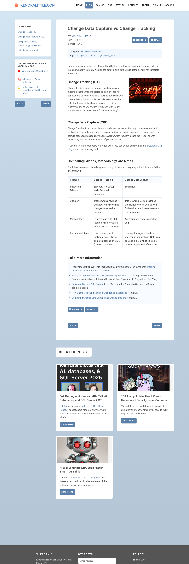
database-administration (91, 51)
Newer (46, 104)
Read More (67, 424)
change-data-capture (85, 55)
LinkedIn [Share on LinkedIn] (139, 40)
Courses (133, 5)
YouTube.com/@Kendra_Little (35, 73)
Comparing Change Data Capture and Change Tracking (99, 297)
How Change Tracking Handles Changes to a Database (99, 292)
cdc (113, 55)
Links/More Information (29, 50)
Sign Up (157, 5)
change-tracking (103, 55)
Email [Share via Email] (156, 40)
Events (120, 5)
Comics (100, 5)
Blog (89, 5)
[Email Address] (97, 561)
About (145, 5)
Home (79, 5)
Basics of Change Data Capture (88, 284)
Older (19, 104)
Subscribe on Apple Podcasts (31, 81)
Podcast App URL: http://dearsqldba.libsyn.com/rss (34, 90)
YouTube (138, 559)
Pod (110, 5)
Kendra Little (81, 36)
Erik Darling (65, 406)
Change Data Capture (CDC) (31, 37)
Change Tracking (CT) (28, 32)
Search (169, 5)
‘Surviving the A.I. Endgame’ (86, 477)
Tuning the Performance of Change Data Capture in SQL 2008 (103, 275)
